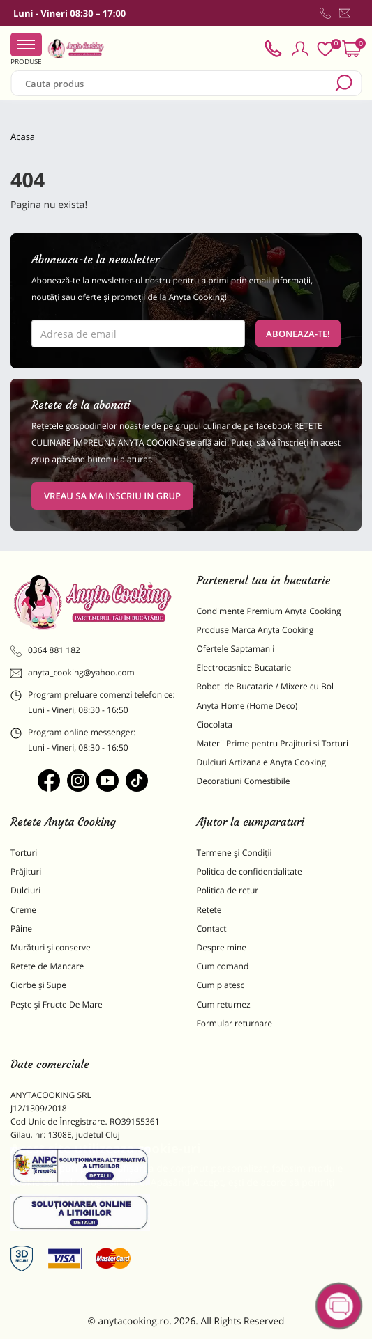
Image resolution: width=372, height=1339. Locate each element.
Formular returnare (234, 1023)
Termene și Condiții (234, 853)
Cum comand (223, 966)
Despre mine (222, 947)
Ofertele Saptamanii (236, 649)
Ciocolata (214, 724)
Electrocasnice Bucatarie (244, 667)
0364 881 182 (45, 650)
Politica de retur (228, 890)
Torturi (23, 853)
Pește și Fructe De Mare (56, 1004)
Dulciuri (25, 890)
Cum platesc (221, 985)
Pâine (21, 928)
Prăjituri (25, 871)
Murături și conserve (50, 947)
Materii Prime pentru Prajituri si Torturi (273, 743)
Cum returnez (224, 1004)
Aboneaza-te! (298, 333)
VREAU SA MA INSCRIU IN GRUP (112, 496)
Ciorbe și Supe (38, 985)
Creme (23, 910)
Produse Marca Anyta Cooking (255, 630)
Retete (209, 910)
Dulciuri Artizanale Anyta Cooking (262, 762)
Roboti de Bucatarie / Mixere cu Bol (265, 686)
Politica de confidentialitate (249, 871)
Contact (212, 928)
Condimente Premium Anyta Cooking (269, 611)
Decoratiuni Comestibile (243, 781)
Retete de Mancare (47, 966)
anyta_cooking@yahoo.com (72, 672)
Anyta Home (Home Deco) (247, 706)
